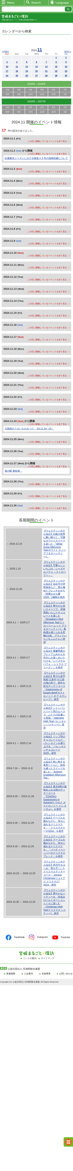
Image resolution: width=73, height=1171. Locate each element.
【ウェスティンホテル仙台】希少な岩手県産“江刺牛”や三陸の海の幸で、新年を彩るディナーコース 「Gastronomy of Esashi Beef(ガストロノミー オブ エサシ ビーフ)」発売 (55, 686)
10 (7, 66)
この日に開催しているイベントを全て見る (47, 141)
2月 (7, 90)
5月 (42, 90)
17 (7, 71)
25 (17, 75)
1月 (65, 94)
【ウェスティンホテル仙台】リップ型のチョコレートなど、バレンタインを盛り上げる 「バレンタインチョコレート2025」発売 (54, 743)
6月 (53, 90)
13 (36, 66)
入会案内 (28, 973)
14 (46, 66)
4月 (30, 90)
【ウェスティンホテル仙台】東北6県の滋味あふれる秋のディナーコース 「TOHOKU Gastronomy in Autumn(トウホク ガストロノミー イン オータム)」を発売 (55, 796)
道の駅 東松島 (13, 470)
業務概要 (10, 973)
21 (46, 71)
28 (46, 75)
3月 (19, 90)
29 (56, 75)
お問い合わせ (66, 973)
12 (27, 66)
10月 (30, 94)
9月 (19, 94)
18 (17, 71)
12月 (53, 94)
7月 (65, 90)
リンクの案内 (29, 958)
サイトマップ (47, 958)
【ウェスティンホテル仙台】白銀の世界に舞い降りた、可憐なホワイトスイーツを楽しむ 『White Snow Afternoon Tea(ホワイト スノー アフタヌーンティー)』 (54, 543)
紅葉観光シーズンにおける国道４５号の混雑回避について (36, 158)
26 (27, 75)
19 (27, 71)
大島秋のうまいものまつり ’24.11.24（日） (29, 428)
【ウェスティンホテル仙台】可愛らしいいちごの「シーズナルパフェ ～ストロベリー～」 (54, 569)
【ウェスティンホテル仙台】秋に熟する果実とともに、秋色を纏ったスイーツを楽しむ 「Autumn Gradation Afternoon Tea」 (54, 768)
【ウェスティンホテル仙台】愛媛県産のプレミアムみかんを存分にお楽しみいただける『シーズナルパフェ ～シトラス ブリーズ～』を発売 (55, 657)
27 (36, 75)
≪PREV (5, 51)
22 (56, 71)
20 (36, 71)
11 (39, 49)
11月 (42, 94)
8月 (7, 94)
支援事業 (46, 973)
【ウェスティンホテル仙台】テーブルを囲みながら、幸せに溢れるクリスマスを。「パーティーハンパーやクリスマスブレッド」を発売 (54, 846)
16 (66, 66)
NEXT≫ (67, 51)
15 (56, 66)
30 (66, 75)
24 (7, 75)
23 (66, 71)
